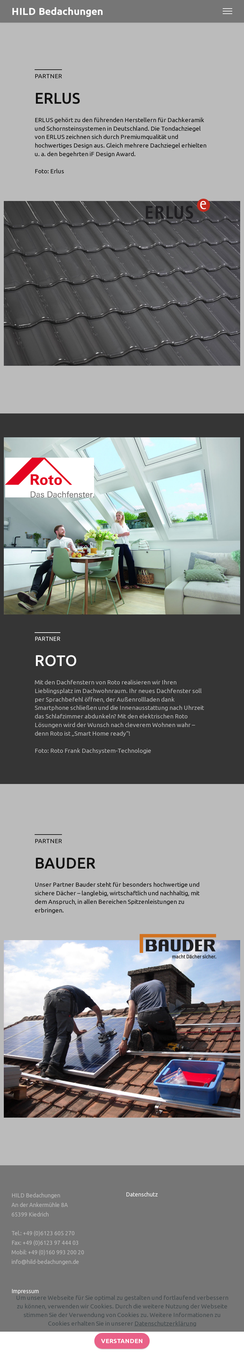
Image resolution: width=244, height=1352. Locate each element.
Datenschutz (142, 1194)
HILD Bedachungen (57, 11)
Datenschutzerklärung (165, 1342)
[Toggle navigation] (228, 11)
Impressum (25, 1291)
